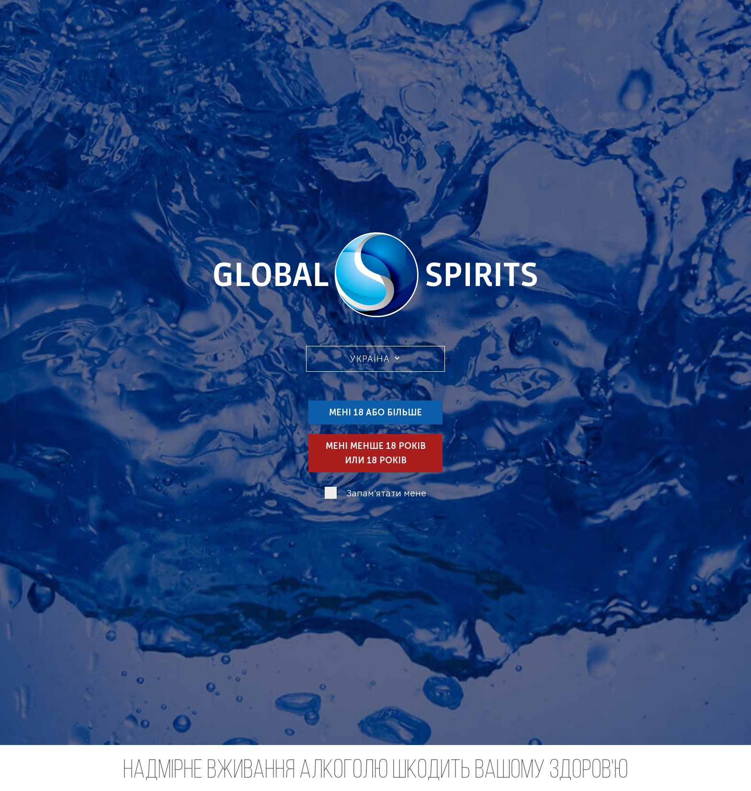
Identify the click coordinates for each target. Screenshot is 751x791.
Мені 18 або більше (375, 412)
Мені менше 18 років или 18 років (376, 453)
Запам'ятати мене (386, 494)
